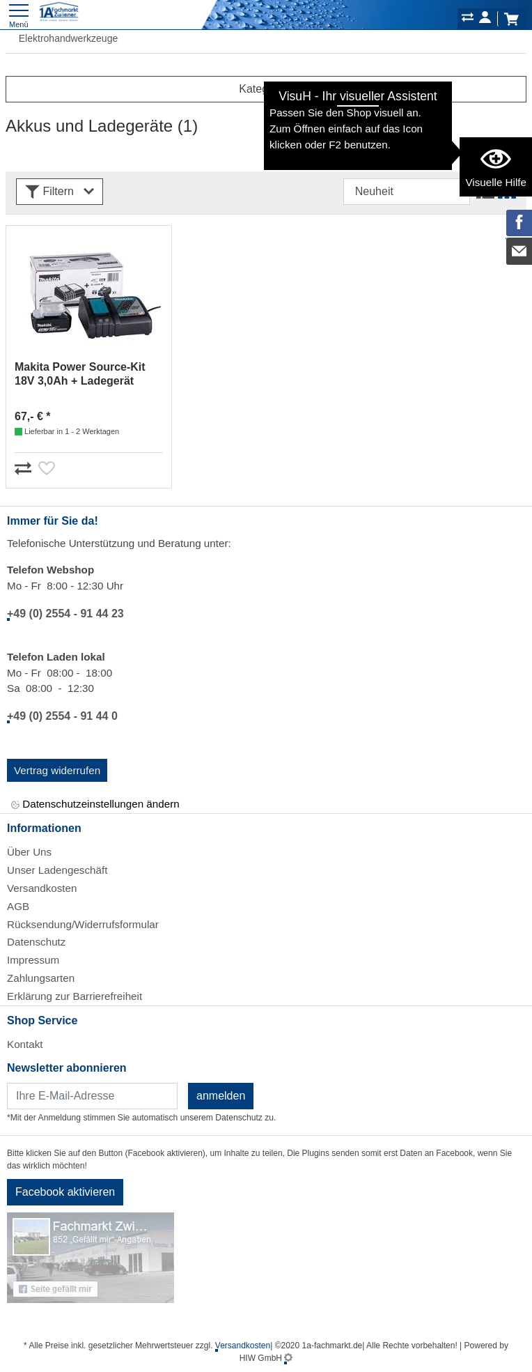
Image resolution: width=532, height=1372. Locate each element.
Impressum (33, 960)
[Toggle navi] (19, 14)
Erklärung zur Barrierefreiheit (74, 996)
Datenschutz (36, 942)
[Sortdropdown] (406, 191)
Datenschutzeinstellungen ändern (95, 804)
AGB (18, 906)
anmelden (220, 1096)
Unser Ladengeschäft (57, 870)
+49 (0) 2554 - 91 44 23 (65, 613)
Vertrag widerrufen (57, 770)
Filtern (59, 192)
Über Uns (29, 852)
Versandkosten (42, 888)
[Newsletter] (92, 1096)
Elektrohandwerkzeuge (62, 38)
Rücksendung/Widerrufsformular (83, 924)
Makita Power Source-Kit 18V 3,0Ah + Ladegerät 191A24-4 (80, 374)
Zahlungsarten (41, 978)
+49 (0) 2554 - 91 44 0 (62, 716)
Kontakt (25, 1044)
